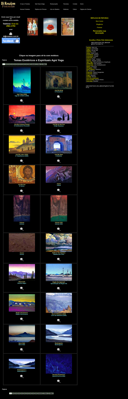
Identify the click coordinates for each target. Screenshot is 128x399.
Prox (39, 64)
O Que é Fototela (25, 4)
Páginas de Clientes (85, 9)
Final (44, 64)
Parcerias (66, 4)
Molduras (66, 9)
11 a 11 (33, 64)
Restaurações (54, 4)
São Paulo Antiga (40, 4)
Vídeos (75, 9)
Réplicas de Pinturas (41, 9)
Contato (75, 4)
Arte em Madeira (54, 9)
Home (81, 4)
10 (29, 64)
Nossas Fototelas (25, 9)
